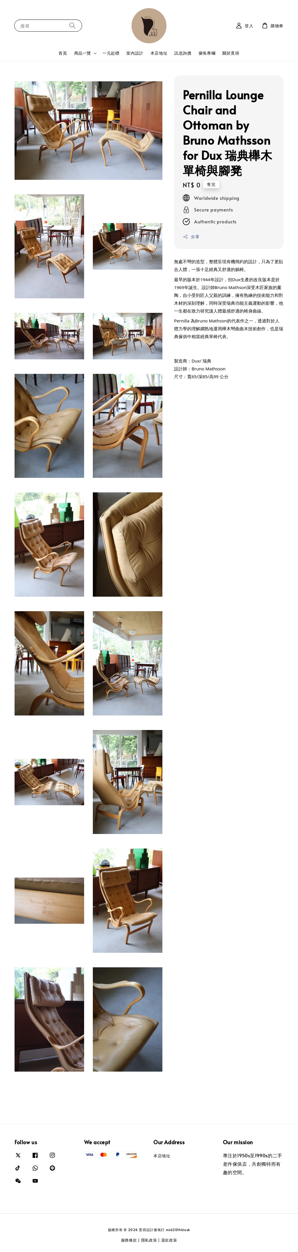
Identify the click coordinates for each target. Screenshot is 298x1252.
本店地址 (158, 53)
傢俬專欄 (206, 53)
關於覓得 (230, 53)
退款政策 (169, 1240)
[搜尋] (72, 25)
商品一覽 (82, 53)
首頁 (62, 53)
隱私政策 (149, 1240)
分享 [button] (191, 236)
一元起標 (110, 53)
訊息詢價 (182, 53)
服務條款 (129, 1240)
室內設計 (134, 53)
